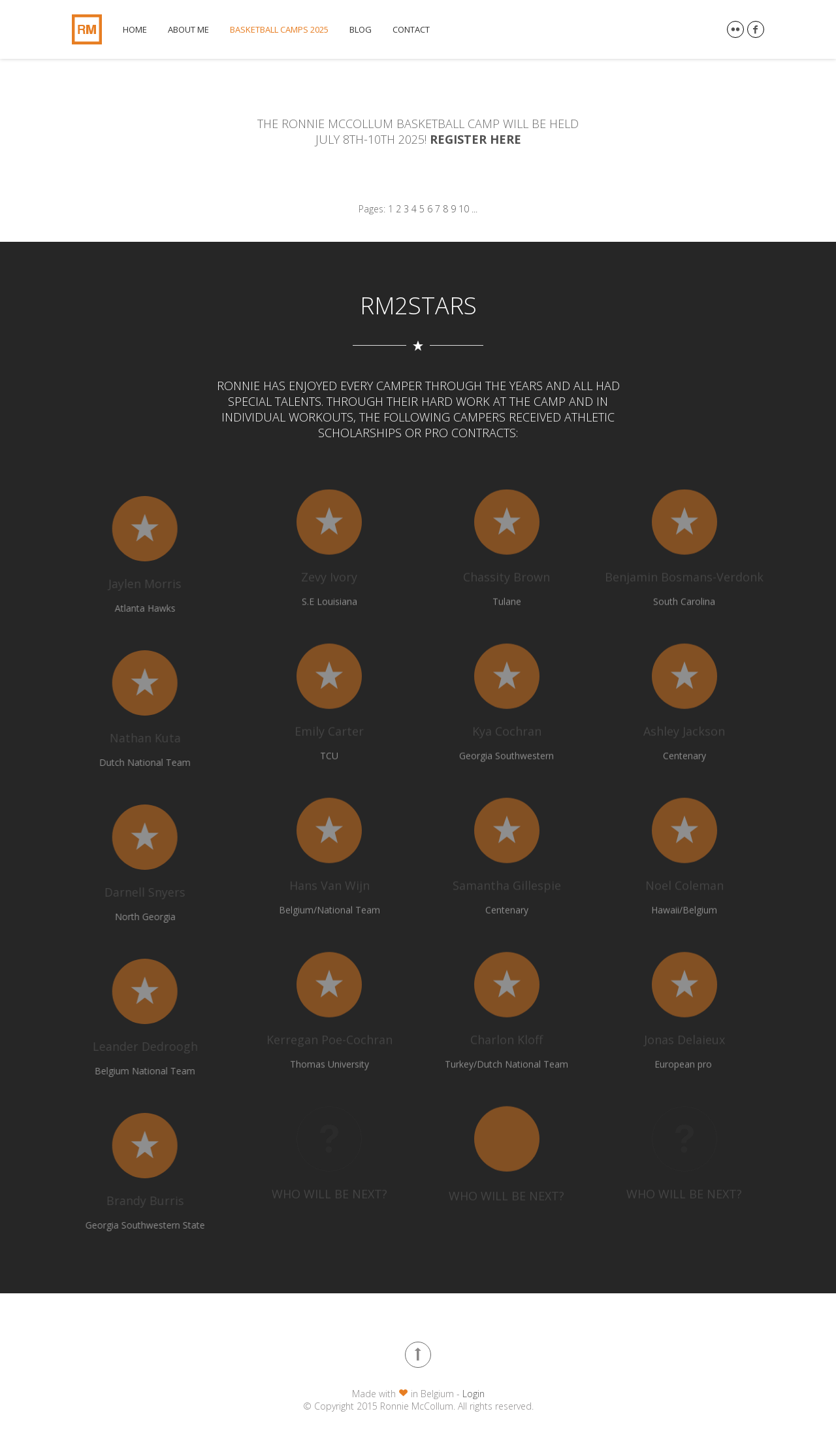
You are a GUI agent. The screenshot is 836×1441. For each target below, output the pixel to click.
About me (188, 29)
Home (135, 29)
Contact (411, 29)
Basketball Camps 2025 (279, 29)
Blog (360, 29)
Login (473, 1393)
